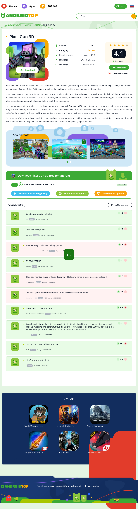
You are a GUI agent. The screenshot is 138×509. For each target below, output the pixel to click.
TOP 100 (52, 6)
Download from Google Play (33, 193)
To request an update (75, 193)
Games (13, 6)
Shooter (91, 50)
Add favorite (120, 67)
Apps (32, 6)
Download (30, 70)
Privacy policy (92, 486)
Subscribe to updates (113, 193)
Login (122, 6)
